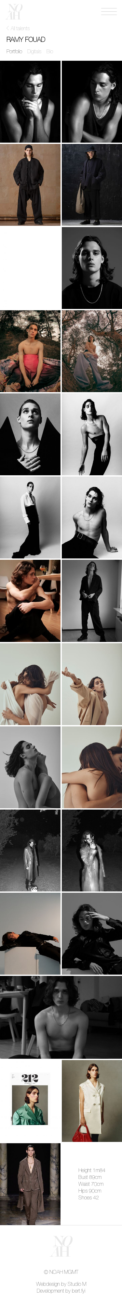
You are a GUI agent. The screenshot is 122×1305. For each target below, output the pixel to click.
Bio (50, 51)
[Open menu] (109, 11)
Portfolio (14, 51)
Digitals (34, 51)
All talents (20, 28)
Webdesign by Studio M (61, 1284)
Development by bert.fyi (61, 1291)
